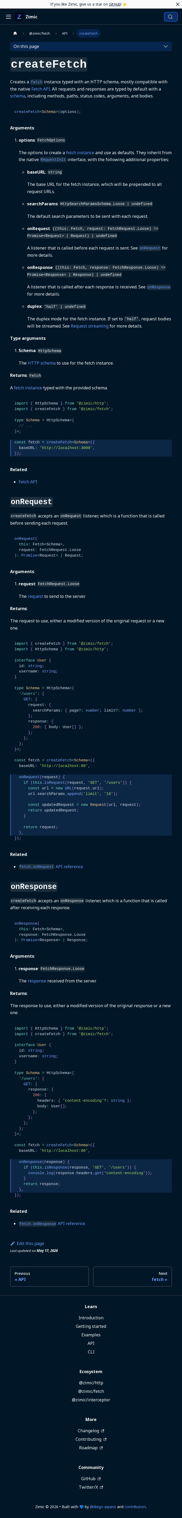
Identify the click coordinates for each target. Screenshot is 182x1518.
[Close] (178, 4)
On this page (26, 46)
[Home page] (15, 33)
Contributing (91, 1439)
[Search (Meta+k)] (171, 17)
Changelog (91, 1431)
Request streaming (90, 326)
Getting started (91, 1326)
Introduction (91, 1318)
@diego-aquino (103, 1506)
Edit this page (27, 1243)
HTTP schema (42, 363)
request (35, 596)
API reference (51, 867)
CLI (91, 1352)
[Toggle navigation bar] (8, 17)
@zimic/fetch (91, 1391)
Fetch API (40, 89)
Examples (91, 1335)
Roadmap (91, 1448)
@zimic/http (91, 1383)
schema (17, 96)
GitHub (115, 4)
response (37, 981)
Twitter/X (91, 1487)
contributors (135, 1506)
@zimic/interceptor (91, 1400)
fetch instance (80, 153)
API (91, 1343)
